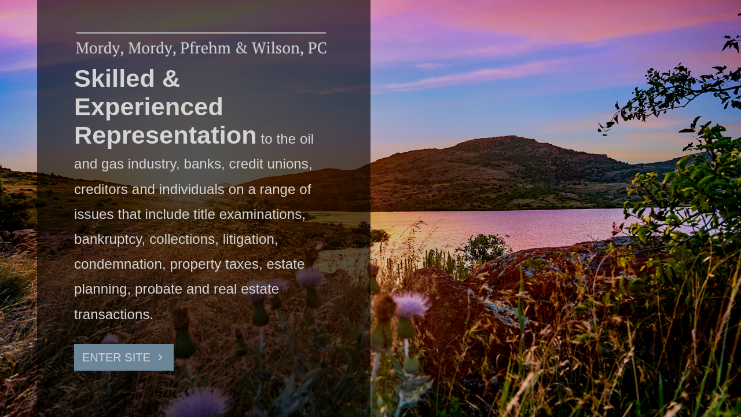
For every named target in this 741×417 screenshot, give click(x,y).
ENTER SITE (116, 357)
